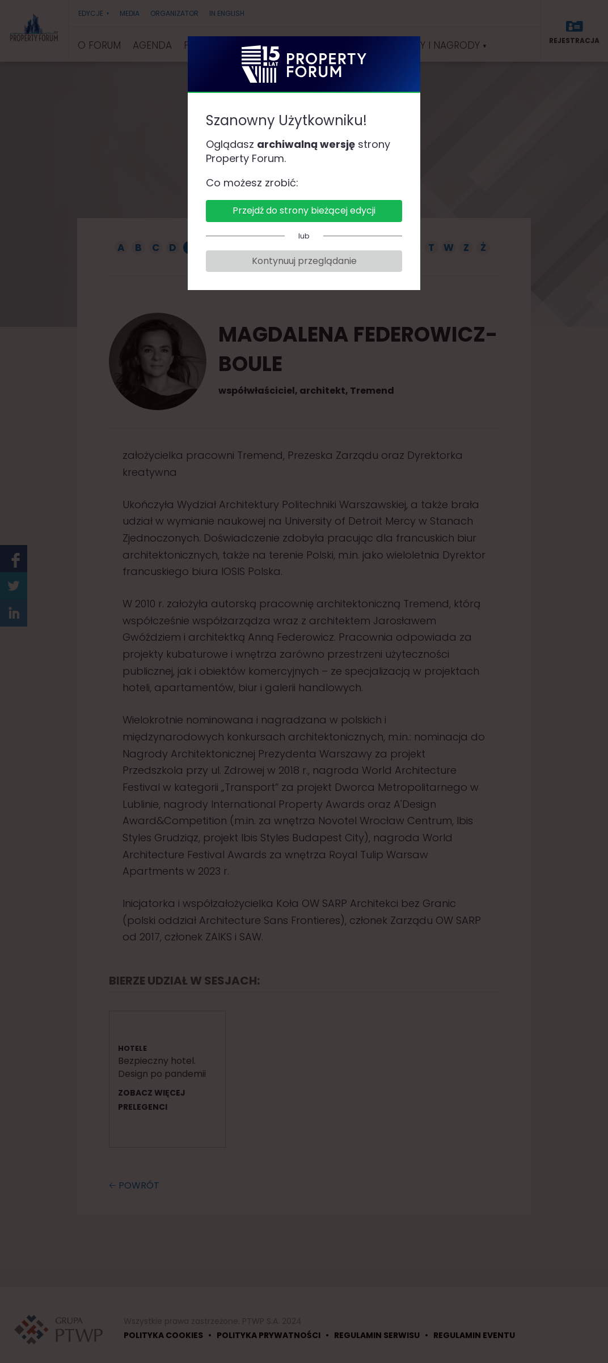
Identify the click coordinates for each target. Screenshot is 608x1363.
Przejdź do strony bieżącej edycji (304, 210)
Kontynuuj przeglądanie (304, 260)
